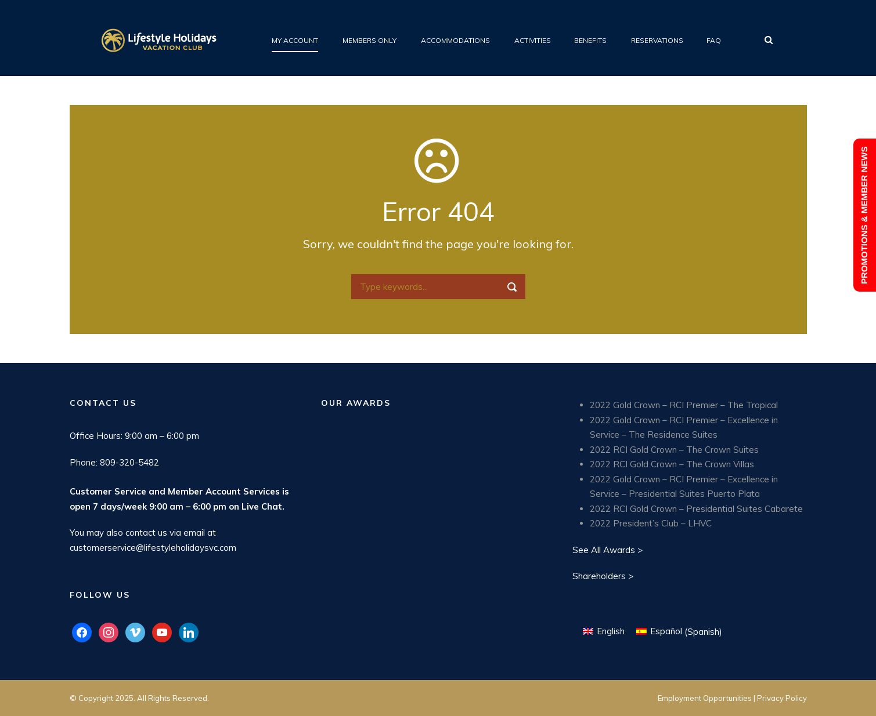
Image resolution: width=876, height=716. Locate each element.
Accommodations (455, 40)
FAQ (713, 40)
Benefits (590, 40)
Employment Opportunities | (707, 698)
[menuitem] (603, 631)
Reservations (657, 40)
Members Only (369, 40)
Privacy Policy (782, 698)
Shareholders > (602, 575)
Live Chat (261, 506)
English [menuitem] (611, 631)
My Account (295, 40)
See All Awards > (607, 549)
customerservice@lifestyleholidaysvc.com (153, 547)
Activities (532, 40)
